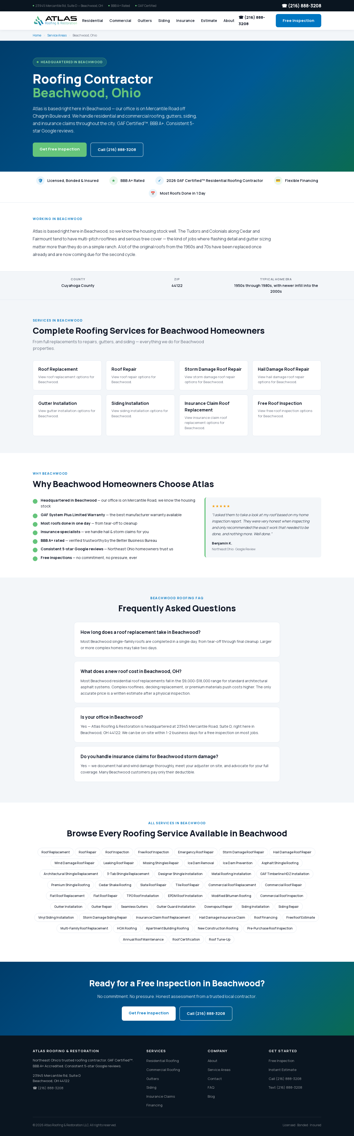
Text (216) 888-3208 (285, 1087)
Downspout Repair (218, 906)
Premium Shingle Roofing (70, 885)
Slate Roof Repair (153, 885)
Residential (92, 20)
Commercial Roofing (163, 1069)
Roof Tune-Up (219, 939)
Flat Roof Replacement (67, 896)
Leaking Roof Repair (119, 863)
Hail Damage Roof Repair (292, 852)
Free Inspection (298, 20)
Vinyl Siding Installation (56, 917)
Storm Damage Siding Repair (105, 917)
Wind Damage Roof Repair (74, 863)
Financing (154, 1105)
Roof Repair (87, 852)
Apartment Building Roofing (167, 928)
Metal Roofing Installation (231, 874)
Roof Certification (186, 939)
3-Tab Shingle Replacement (128, 874)
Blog (211, 1096)
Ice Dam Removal (201, 863)
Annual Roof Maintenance (143, 939)
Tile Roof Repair (187, 885)
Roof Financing (265, 917)
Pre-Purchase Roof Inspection (270, 928)
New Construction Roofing (218, 928)
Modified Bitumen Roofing (231, 896)
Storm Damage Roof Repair (243, 852)
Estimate (209, 20)
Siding (164, 20)
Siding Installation (255, 906)
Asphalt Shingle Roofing (280, 863)
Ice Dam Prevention (238, 863)
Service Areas (57, 35)
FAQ (211, 1087)
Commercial (120, 20)
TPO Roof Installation (143, 896)
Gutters (145, 20)
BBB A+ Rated (127, 180)
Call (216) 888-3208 (117, 149)
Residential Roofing (162, 1060)
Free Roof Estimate (300, 917)
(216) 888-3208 (50, 1087)
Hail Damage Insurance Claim (222, 917)
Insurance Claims (160, 1096)
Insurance (185, 20)
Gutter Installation (68, 906)
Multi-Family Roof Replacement (84, 928)
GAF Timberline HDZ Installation (284, 874)
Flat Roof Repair (106, 896)
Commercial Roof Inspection (281, 896)
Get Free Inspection (60, 149)
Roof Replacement (55, 852)
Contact (215, 1078)
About (228, 20)
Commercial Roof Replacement (232, 885)
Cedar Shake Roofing (115, 885)
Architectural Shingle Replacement (71, 874)
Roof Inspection (117, 852)
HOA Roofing (127, 928)
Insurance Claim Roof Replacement (163, 917)
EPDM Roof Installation (185, 896)
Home (37, 35)
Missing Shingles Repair (161, 863)
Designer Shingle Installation (180, 874)
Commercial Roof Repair (283, 885)
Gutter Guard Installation (176, 906)
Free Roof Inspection (153, 852)
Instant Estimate (282, 1069)
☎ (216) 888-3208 (301, 6)
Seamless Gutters (134, 906)
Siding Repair (288, 906)
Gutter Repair (101, 906)
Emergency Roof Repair (196, 852)
